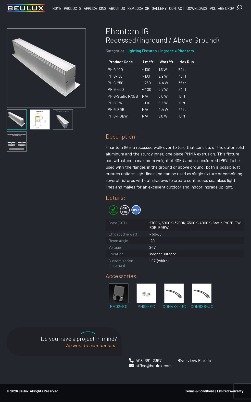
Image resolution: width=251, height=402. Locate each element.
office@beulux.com (154, 365)
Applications (95, 8)
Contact (176, 8)
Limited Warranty (230, 391)
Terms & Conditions (199, 391)
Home (57, 8)
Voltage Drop (222, 8)
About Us (117, 8)
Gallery (159, 8)
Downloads (197, 8)
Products (72, 8)
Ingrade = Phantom (177, 50)
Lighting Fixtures (141, 50)
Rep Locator (138, 8)
